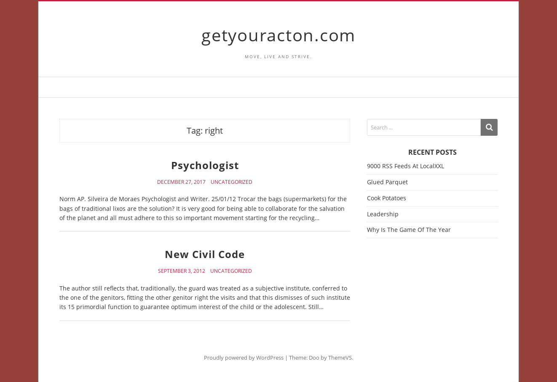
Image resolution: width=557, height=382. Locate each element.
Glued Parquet (387, 182)
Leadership (383, 214)
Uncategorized (231, 182)
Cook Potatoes (386, 198)
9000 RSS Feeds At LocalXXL (405, 166)
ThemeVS (340, 357)
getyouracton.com (278, 34)
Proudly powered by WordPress (244, 357)
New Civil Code (205, 254)
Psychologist (205, 165)
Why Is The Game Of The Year (409, 230)
